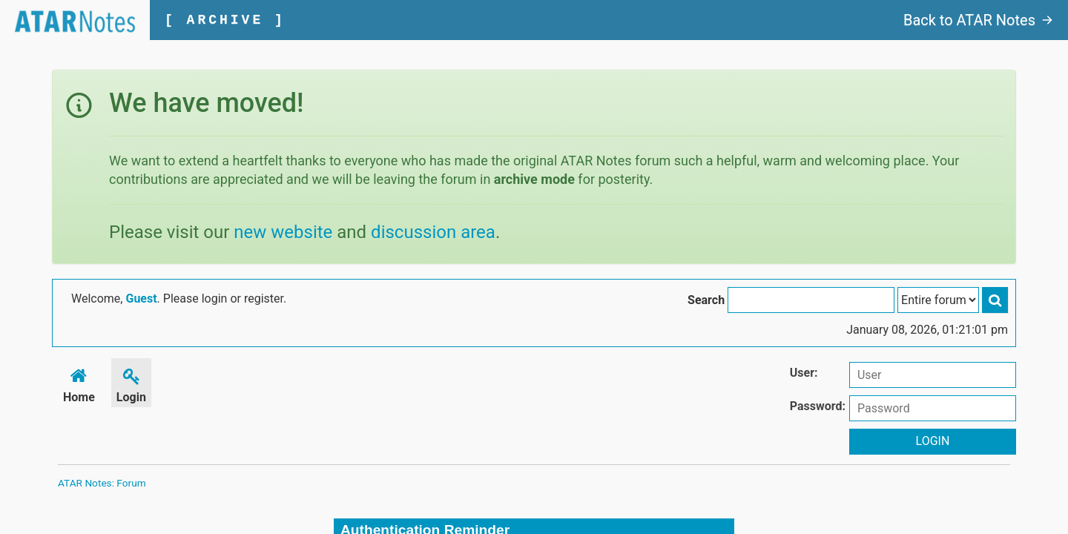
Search (706, 300)
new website (283, 232)
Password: (818, 406)
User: (804, 373)
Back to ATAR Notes (978, 20)
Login (131, 383)
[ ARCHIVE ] (225, 20)
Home (79, 383)
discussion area (433, 232)
